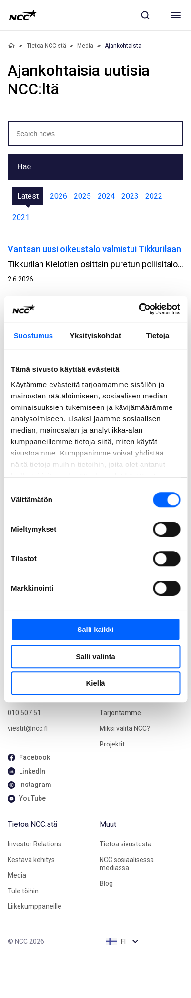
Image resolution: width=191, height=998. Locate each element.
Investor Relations (34, 844)
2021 (21, 217)
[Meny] (176, 15)
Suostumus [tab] (33, 335)
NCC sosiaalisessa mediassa (127, 864)
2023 (130, 196)
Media (85, 45)
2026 (58, 196)
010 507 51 (24, 713)
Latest (28, 196)
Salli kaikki (95, 629)
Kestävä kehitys (31, 859)
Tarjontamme (120, 713)
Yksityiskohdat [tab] (95, 335)
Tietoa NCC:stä (46, 45)
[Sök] (145, 15)
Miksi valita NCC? (125, 728)
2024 (106, 196)
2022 (153, 196)
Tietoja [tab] (158, 335)
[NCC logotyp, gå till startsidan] (22, 15)
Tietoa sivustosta (125, 844)
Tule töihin (23, 891)
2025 (82, 196)
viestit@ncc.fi (28, 728)
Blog (106, 883)
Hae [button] (24, 167)
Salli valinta (95, 656)
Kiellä (95, 683)
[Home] (11, 45)
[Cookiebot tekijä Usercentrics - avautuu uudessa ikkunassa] (138, 309)
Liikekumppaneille (34, 906)
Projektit (112, 744)
